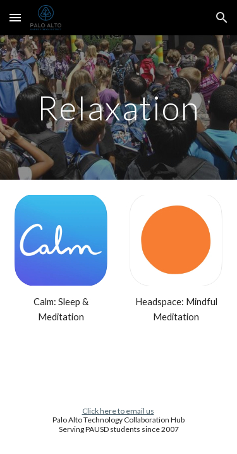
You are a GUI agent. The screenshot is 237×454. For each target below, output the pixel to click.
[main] (119, 107)
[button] (15, 17)
